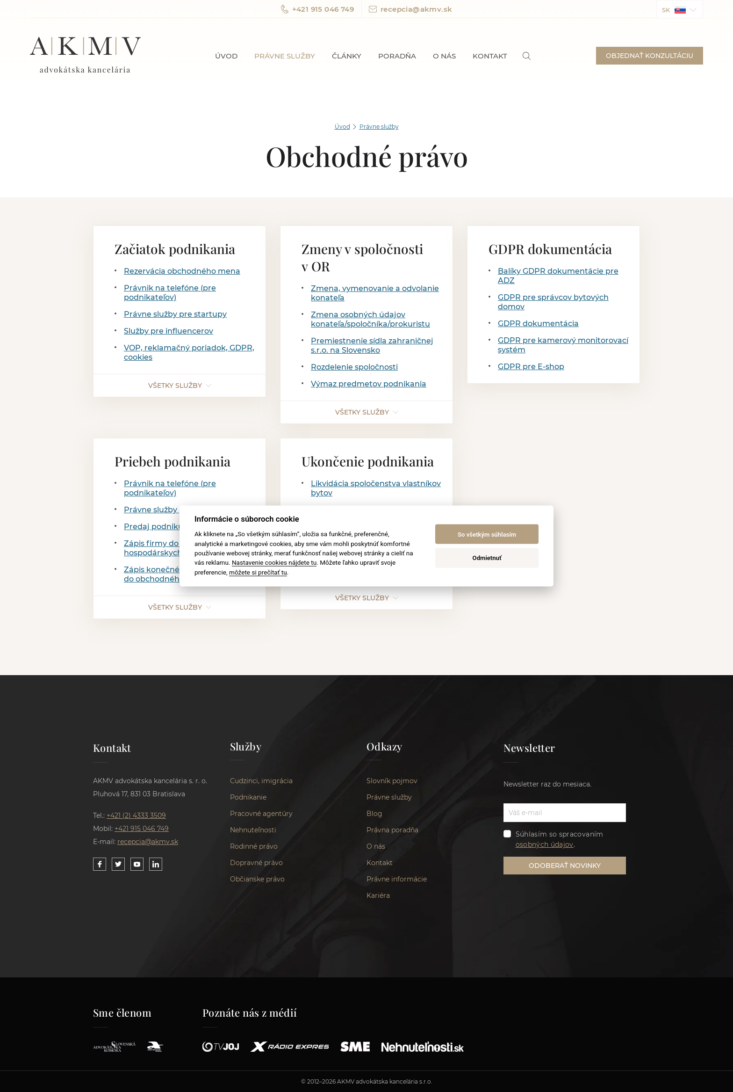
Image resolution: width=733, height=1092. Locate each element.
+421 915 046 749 (317, 9)
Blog (374, 813)
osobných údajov (545, 844)
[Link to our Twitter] (118, 864)
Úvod (226, 55)
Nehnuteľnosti (253, 830)
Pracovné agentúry (261, 813)
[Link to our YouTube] (137, 864)
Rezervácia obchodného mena (182, 271)
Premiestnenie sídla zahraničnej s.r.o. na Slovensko (372, 345)
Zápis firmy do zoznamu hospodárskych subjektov (173, 548)
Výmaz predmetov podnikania (368, 383)
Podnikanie (248, 797)
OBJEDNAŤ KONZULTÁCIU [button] (649, 55)
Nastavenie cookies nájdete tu (274, 562)
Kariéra (378, 895)
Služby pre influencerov (168, 331)
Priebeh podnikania (172, 461)
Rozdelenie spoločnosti (354, 367)
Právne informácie (396, 879)
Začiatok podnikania (175, 248)
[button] (679, 9)
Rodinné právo (254, 846)
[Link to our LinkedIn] (155, 864)
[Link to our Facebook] (99, 864)
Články (346, 55)
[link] (527, 56)
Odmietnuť (487, 557)
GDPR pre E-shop (531, 366)
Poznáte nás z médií (249, 1012)
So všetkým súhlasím (487, 534)
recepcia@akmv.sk (410, 9)
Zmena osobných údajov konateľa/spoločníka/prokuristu (370, 319)
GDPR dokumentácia (550, 248)
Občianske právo (257, 879)
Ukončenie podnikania (368, 461)
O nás (444, 55)
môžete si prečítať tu (258, 571)
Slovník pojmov (391, 781)
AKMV (85, 55)
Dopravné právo (256, 863)
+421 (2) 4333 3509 (136, 815)
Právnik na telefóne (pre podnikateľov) (170, 293)
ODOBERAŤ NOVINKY (565, 865)
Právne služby (284, 55)
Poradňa (397, 55)
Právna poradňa (392, 830)
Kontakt (490, 55)
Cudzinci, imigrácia (261, 781)
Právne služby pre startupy (175, 314)
